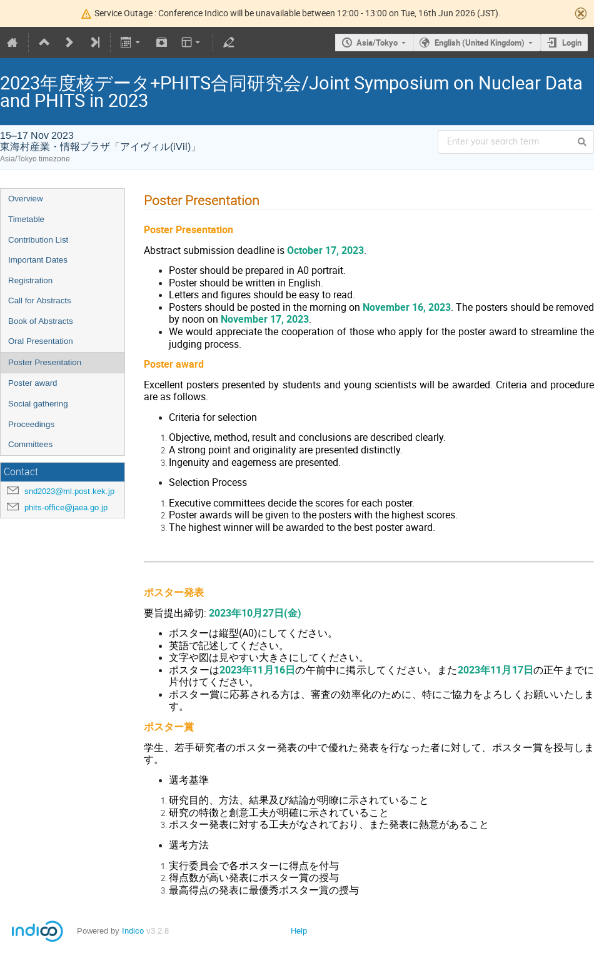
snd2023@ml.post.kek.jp (69, 491)
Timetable (26, 219)
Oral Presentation (40, 341)
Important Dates (38, 260)
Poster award (33, 383)
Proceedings (31, 424)
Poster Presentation (44, 362)
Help (299, 930)
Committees (30, 444)
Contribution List (38, 240)
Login (571, 42)
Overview (25, 198)
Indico (133, 930)
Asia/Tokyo (377, 42)
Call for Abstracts (39, 300)
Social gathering (38, 403)
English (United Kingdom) (480, 42)
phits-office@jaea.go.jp (66, 507)
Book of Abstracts (40, 321)
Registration (30, 280)
